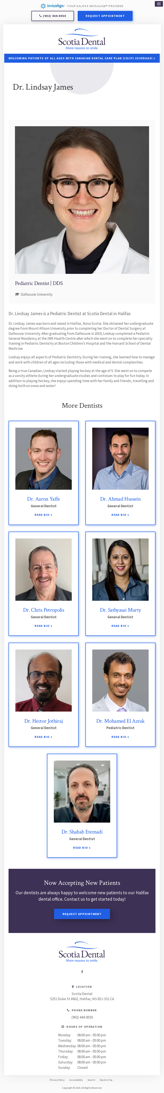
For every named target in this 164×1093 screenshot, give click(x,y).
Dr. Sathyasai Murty (120, 610)
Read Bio (42, 515)
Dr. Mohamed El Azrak (120, 721)
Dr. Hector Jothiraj (43, 721)
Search (91, 1080)
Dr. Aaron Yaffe (43, 499)
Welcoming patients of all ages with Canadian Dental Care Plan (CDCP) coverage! (80, 58)
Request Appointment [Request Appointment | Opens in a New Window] (105, 16)
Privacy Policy (57, 1080)
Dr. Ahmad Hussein (120, 499)
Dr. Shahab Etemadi (82, 832)
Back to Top (106, 1080)
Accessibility (76, 1080)
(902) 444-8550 (54, 16)
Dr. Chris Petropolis (43, 610)
